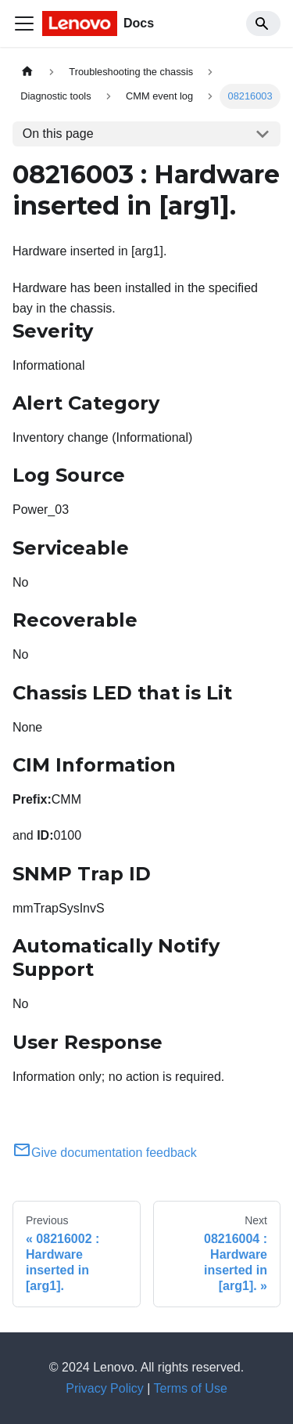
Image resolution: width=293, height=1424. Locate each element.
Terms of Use (190, 1388)
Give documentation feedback (105, 1152)
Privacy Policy (105, 1388)
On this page (58, 133)
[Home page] (27, 72)
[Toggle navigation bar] (24, 23)
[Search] (263, 23)
